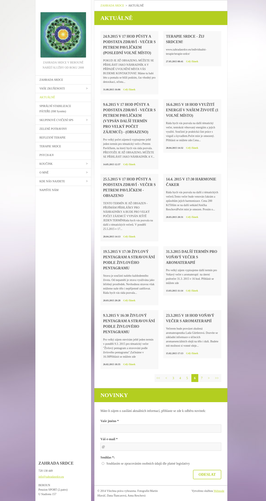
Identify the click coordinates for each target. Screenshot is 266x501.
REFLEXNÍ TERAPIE (52, 137)
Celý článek (129, 89)
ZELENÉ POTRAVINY (53, 128)
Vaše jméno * (109, 421)
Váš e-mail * (109, 439)
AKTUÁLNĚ (47, 97)
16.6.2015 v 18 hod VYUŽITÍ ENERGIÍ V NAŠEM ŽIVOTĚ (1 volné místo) (192, 110)
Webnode (219, 490)
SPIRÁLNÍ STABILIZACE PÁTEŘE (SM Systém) (55, 109)
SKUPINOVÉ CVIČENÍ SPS (56, 120)
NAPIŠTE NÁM (49, 190)
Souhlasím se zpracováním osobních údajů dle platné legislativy (148, 463)
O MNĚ (44, 172)
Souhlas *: (107, 457)
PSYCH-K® (46, 155)
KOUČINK (46, 163)
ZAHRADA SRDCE (51, 79)
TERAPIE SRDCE (50, 146)
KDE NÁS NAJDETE (52, 181)
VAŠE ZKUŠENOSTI (52, 88)
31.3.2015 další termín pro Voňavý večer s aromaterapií (191, 257)
